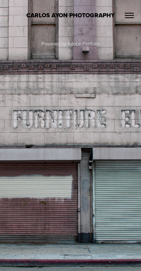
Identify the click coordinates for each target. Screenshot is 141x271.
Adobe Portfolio (83, 43)
